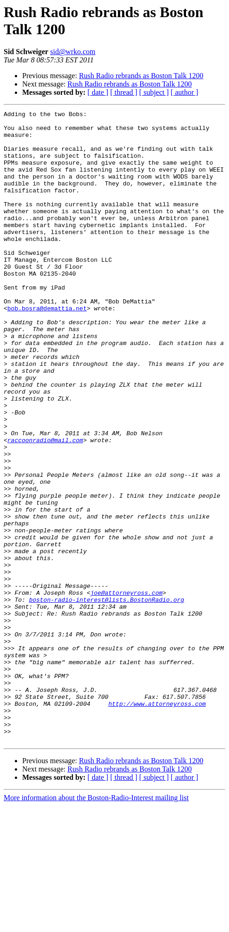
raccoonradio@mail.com (45, 506)
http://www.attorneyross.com (157, 823)
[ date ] (97, 92)
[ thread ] (123, 92)
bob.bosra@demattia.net (47, 348)
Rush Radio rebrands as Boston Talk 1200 (141, 76)
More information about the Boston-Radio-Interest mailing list (96, 924)
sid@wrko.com (72, 52)
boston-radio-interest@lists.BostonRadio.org (106, 698)
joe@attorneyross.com (126, 689)
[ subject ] (154, 92)
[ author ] (184, 92)
